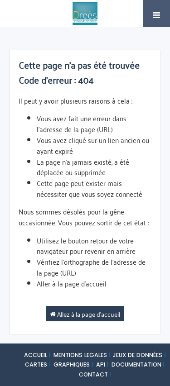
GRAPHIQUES (71, 364)
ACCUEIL (35, 355)
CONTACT (93, 374)
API (100, 364)
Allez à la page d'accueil (85, 313)
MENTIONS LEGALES (80, 355)
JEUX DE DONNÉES (137, 355)
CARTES (36, 364)
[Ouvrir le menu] (156, 13)
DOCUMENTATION (136, 364)
